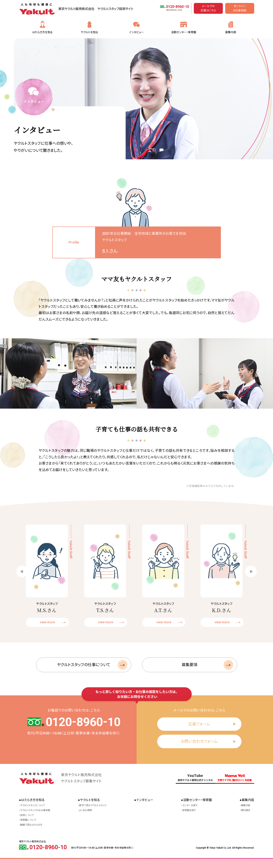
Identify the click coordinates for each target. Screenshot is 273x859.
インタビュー (136, 32)
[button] (22, 587)
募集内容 (230, 32)
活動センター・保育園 (183, 32)
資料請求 (245, 810)
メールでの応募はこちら (208, 8)
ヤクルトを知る (89, 32)
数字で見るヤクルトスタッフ (92, 805)
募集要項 (189, 680)
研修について (27, 815)
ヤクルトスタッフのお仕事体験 (35, 810)
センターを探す (190, 805)
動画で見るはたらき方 (31, 824)
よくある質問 (85, 810)
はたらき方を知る (42, 32)
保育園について (28, 820)
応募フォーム (199, 724)
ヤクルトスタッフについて (32, 805)
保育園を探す (189, 810)
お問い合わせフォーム (199, 741)
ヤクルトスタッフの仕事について (83, 680)
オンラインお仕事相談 (239, 8)
